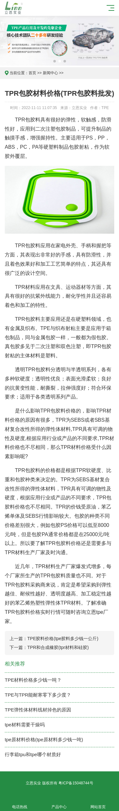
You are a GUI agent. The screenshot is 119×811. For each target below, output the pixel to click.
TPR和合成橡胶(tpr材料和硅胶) (58, 647)
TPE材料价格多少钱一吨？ (33, 680)
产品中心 (59, 803)
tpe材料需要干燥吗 (25, 724)
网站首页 (98, 803)
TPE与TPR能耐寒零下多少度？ (38, 694)
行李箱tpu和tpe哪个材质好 (33, 754)
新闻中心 (50, 73)
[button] (54, 61)
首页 (32, 73)
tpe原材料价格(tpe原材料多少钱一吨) (44, 739)
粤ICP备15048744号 (75, 783)
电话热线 (19, 803)
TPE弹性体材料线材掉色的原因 (38, 709)
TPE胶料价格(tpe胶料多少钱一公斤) (62, 638)
